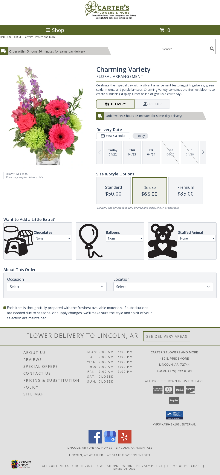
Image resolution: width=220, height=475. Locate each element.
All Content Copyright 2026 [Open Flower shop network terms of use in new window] (67, 465)
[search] (212, 48)
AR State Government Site (129, 455)
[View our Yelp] (124, 442)
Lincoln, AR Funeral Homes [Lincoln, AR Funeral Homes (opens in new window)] (90, 447)
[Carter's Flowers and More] (110, 19)
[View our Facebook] (95, 442)
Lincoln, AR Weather (86, 455)
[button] (174, 415)
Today (140, 136)
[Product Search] (185, 49)
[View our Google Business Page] (110, 442)
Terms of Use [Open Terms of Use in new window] (123, 468)
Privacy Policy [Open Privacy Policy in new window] (149, 465)
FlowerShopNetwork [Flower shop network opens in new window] (113, 465)
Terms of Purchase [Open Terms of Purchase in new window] (184, 465)
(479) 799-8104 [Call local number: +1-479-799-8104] (180, 370)
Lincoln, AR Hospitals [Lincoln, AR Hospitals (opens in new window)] (134, 447)
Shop (55, 29)
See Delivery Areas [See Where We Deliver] (166, 336)
